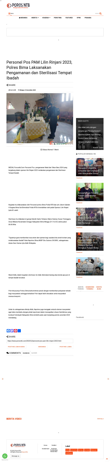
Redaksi (54, 445)
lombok (87, 450)
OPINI (79, 18)
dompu (81, 450)
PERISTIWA (57, 18)
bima (67, 450)
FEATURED (69, 18)
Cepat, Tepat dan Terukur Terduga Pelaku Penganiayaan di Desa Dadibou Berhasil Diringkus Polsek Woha (89, 242)
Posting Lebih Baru (16, 346)
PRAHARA (88, 18)
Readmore (79, 178)
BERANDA (23, 18)
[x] (2, 379)
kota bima (74, 450)
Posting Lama (66, 346)
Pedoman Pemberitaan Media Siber (54, 450)
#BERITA (35, 18)
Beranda (42, 346)
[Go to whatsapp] (4, 456)
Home (45, 445)
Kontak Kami (45, 448)
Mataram (94, 450)
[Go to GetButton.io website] (5, 460)
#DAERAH (46, 18)
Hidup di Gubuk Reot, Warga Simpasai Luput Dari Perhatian (88, 220)
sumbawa (69, 453)
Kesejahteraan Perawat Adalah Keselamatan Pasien (88, 195)
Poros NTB (25, 452)
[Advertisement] (39, 48)
